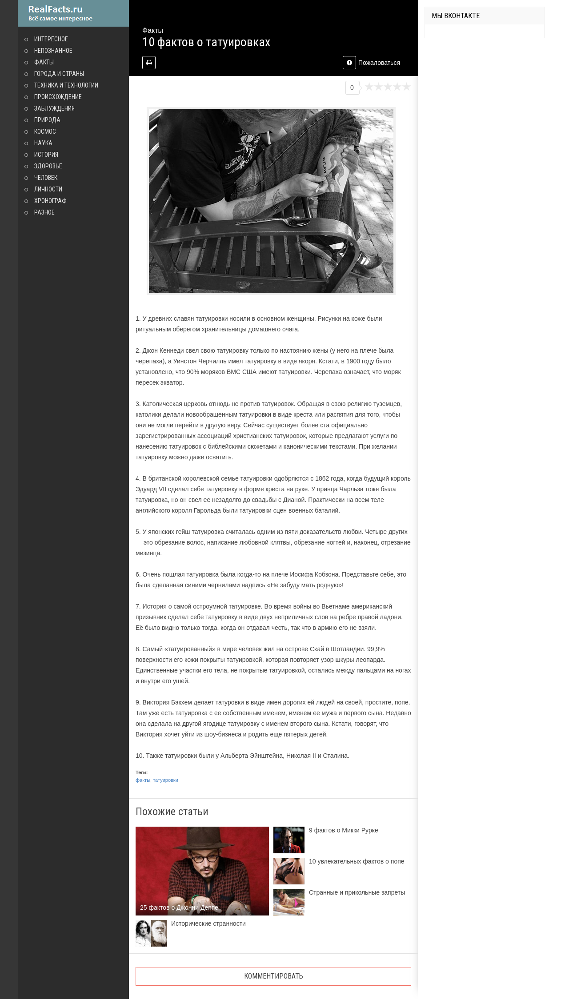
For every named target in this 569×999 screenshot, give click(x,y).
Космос (45, 131)
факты (143, 780)
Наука (43, 143)
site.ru (73, 13)
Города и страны (59, 73)
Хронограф (50, 200)
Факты (44, 62)
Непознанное (53, 50)
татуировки (165, 780)
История (46, 154)
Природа (47, 119)
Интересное (51, 39)
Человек (45, 177)
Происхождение (58, 96)
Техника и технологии (66, 85)
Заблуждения (54, 108)
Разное (44, 212)
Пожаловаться (371, 62)
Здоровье (48, 166)
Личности (48, 189)
